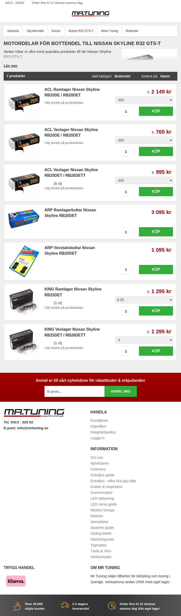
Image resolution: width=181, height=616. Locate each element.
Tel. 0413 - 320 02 (18, 422)
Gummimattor (102, 492)
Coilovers (98, 469)
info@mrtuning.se (32, 428)
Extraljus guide (102, 475)
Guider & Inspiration (107, 487)
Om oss (97, 457)
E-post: (10, 428)
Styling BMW (101, 533)
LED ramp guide (104, 504)
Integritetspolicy (103, 432)
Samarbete (99, 522)
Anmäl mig (120, 391)
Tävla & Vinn (101, 551)
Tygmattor (99, 545)
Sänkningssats (102, 539)
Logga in (98, 438)
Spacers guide (102, 527)
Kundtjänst (99, 420)
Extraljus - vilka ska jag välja (113, 481)
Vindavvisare (101, 557)
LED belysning (102, 498)
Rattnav (97, 516)
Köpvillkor (98, 426)
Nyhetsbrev (100, 463)
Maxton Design (103, 510)
